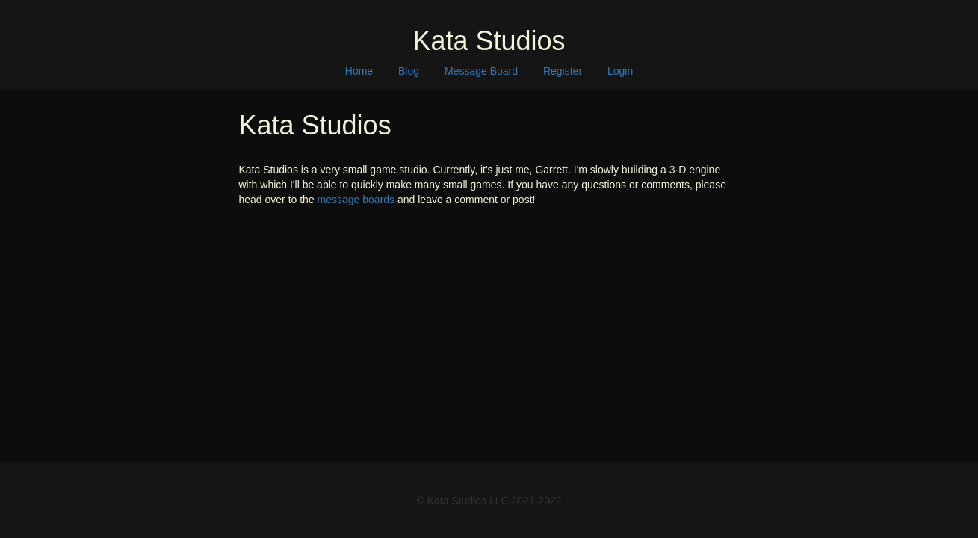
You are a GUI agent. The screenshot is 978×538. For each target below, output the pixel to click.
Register (562, 71)
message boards (356, 199)
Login (620, 71)
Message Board (481, 71)
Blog (408, 71)
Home (359, 71)
